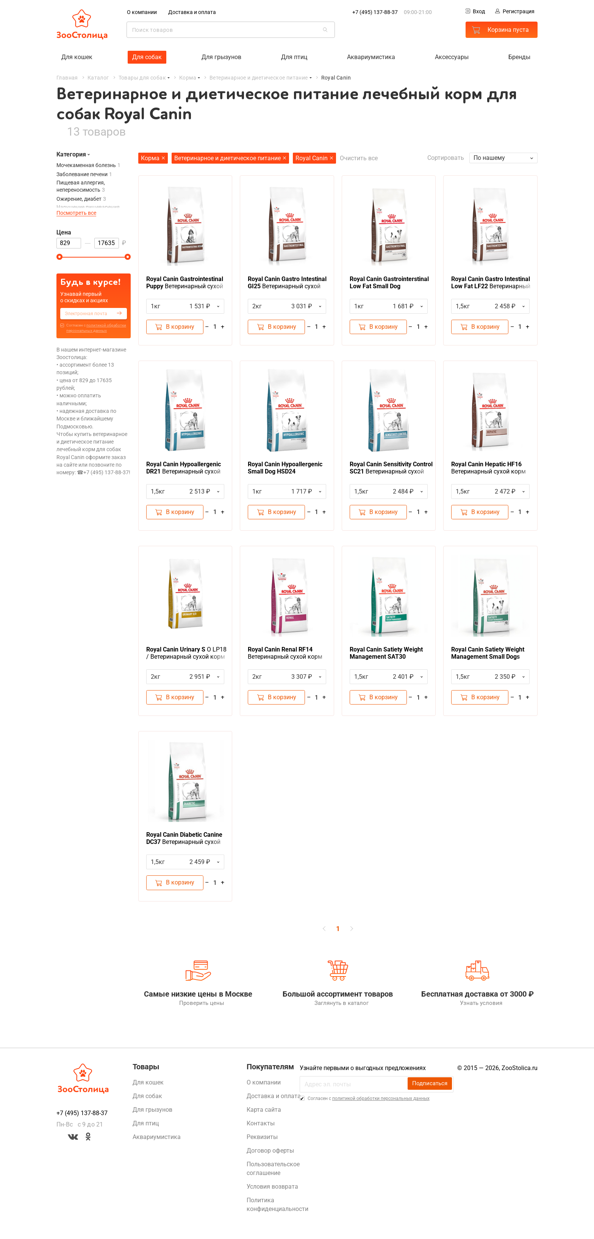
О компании (142, 12)
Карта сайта (264, 1113)
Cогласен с (96, 327)
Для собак (147, 56)
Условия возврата (272, 1190)
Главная (67, 77)
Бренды (519, 56)
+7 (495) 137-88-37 (375, 12)
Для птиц (294, 56)
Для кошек (76, 56)
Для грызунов (221, 56)
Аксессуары (452, 56)
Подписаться (429, 1087)
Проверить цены (198, 1007)
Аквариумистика (371, 56)
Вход (475, 11)
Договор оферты (270, 1154)
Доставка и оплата (192, 12)
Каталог (98, 77)
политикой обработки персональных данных (381, 1102)
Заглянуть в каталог (337, 1007)
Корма (187, 77)
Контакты (261, 1127)
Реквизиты (262, 1140)
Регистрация (515, 11)
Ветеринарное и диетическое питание (258, 77)
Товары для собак (142, 77)
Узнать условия (477, 1007)
